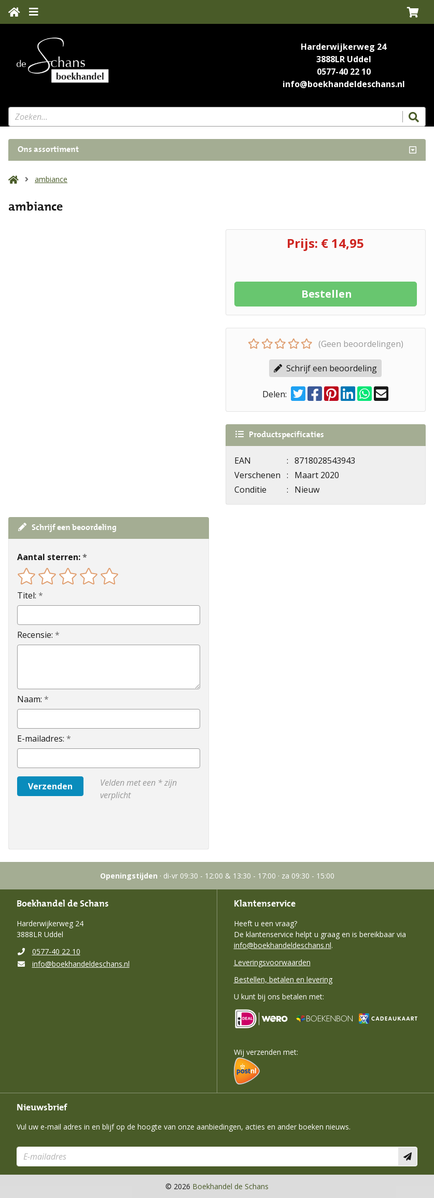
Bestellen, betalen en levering (283, 979)
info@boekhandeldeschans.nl (344, 84)
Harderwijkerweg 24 (343, 46)
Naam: (29, 699)
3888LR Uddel (343, 59)
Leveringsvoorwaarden (272, 962)
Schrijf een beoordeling (325, 368)
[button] (413, 12)
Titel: (26, 595)
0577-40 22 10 (344, 71)
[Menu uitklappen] (34, 12)
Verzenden (50, 786)
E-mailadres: (40, 738)
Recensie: (35, 634)
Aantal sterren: (48, 557)
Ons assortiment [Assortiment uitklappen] (48, 150)
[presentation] (83, 825)
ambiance (51, 179)
